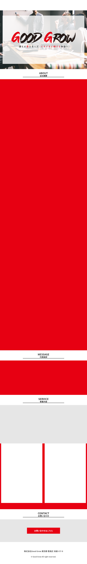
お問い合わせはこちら (43, 530)
